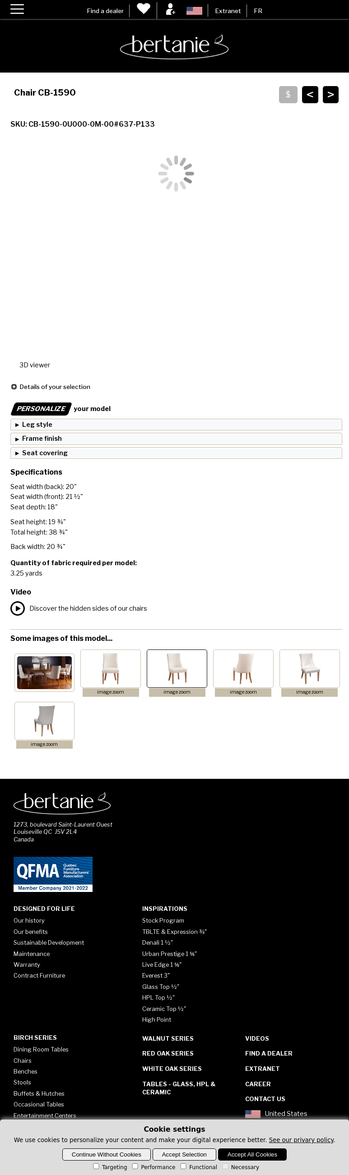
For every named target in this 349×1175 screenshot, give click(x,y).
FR (258, 10)
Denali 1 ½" (157, 942)
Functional (198, 1167)
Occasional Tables (39, 1104)
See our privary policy (301, 1140)
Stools (22, 1082)
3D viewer (34, 365)
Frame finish (42, 438)
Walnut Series (168, 1038)
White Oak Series (172, 1068)
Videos (257, 1038)
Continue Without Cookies (106, 1154)
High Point (156, 1019)
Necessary (240, 1167)
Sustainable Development (49, 942)
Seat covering (45, 453)
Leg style (37, 425)
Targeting (109, 1167)
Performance (152, 1167)
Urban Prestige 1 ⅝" (169, 953)
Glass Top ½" (160, 986)
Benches (25, 1071)
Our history (29, 920)
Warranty (27, 964)
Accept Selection (184, 1154)
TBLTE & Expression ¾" (174, 931)
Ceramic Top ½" (164, 1008)
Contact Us (265, 1098)
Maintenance (32, 953)
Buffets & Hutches (39, 1093)
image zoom (110, 692)
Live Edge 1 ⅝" (161, 964)
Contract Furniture (39, 975)
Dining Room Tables (41, 1049)
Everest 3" (156, 975)
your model (60, 409)
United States (276, 1114)
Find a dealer (105, 10)
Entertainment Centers (45, 1115)
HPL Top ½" (158, 997)
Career (258, 1084)
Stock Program (163, 920)
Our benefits (31, 931)
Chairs (23, 1060)
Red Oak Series (168, 1053)
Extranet (228, 10)
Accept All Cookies (252, 1154)
